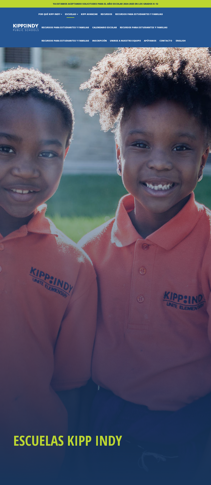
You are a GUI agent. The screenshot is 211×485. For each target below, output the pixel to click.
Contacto (165, 40)
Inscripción (99, 40)
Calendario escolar (104, 27)
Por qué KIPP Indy (49, 14)
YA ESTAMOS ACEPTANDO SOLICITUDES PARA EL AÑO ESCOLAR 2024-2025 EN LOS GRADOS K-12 (105, 3)
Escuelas (70, 14)
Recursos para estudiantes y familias (139, 14)
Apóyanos (150, 40)
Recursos (106, 14)
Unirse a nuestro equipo (125, 40)
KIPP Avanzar (89, 14)
